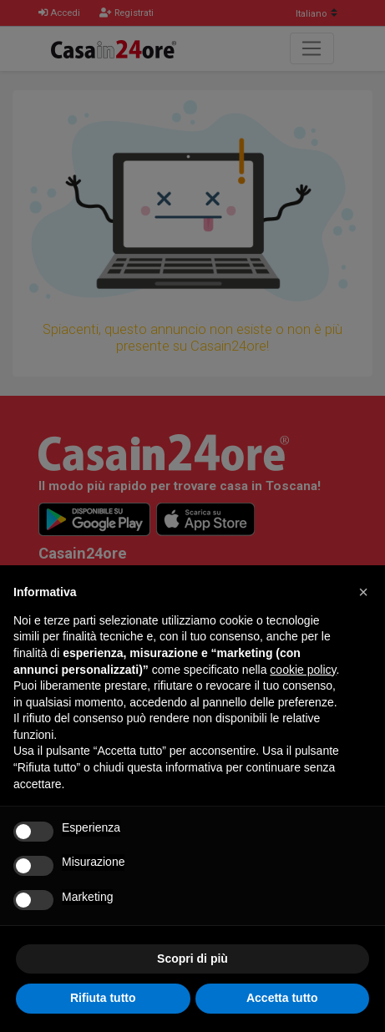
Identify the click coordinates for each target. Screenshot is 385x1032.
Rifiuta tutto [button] (103, 997)
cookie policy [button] (303, 669)
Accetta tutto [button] (282, 997)
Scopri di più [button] (192, 958)
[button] (363, 592)
